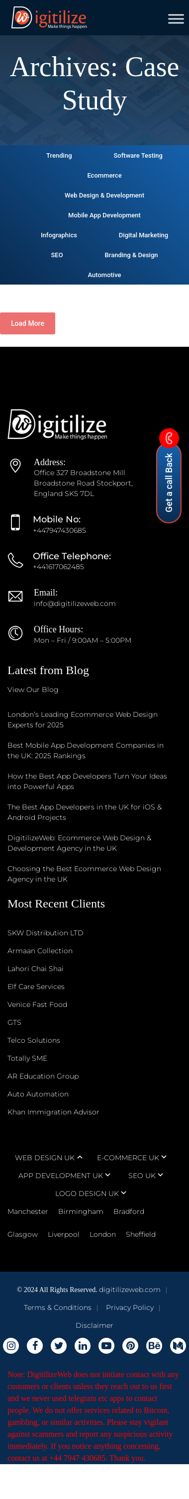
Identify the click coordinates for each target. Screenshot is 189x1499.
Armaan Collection (40, 950)
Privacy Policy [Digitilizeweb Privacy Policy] (130, 1307)
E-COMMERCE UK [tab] (128, 1157)
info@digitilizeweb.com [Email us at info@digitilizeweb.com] (75, 603)
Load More (27, 323)
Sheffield (141, 1234)
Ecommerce (104, 175)
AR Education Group (43, 1076)
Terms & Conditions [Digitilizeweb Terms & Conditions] (58, 1307)
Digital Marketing (143, 235)
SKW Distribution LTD (45, 932)
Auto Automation (38, 1094)
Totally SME (27, 1058)
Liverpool (64, 1234)
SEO (57, 255)
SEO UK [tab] (142, 1175)
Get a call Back (169, 477)
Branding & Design (131, 255)
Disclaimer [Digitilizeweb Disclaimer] (94, 1325)
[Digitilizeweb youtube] (106, 1346)
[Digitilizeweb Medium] (178, 1346)
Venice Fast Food (37, 1004)
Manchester (27, 1211)
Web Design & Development (104, 195)
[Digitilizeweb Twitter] (59, 1346)
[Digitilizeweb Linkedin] (83, 1346)
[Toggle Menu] (176, 18)
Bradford (128, 1211)
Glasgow (22, 1234)
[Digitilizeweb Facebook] (35, 1346)
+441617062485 (58, 566)
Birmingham (80, 1211)
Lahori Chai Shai (35, 968)
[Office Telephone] (20, 566)
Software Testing (137, 155)
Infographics (59, 235)
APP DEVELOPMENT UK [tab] (60, 1175)
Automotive (104, 275)
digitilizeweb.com (130, 1289)
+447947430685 (59, 530)
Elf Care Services (36, 986)
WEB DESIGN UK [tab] (45, 1157)
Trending (59, 155)
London (103, 1234)
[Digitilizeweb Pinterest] (130, 1346)
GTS (14, 1022)
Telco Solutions (33, 1040)
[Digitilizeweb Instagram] (11, 1346)
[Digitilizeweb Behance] (154, 1346)
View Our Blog (33, 689)
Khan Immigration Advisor (53, 1111)
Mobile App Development (104, 215)
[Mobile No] (20, 530)
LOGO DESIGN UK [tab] (87, 1193)
